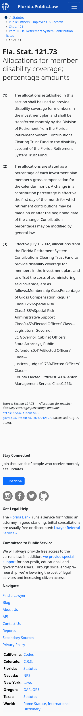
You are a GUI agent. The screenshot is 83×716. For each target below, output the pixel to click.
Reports (9, 630)
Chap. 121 (16, 26)
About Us (10, 609)
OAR (27, 689)
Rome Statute (34, 703)
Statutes (18, 17)
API (5, 616)
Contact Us (12, 623)
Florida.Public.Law (38, 6)
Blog (6, 602)
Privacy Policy (14, 644)
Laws (27, 682)
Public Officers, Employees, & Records (36, 22)
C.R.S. (28, 661)
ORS (36, 689)
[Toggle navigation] (74, 6)
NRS (26, 675)
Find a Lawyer (14, 595)
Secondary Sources (18, 637)
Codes (28, 654)
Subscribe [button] (14, 481)
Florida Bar (19, 517)
